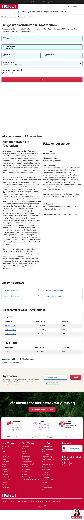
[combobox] (43, 40)
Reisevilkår (45, 475)
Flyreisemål (25, 459)
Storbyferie (5, 469)
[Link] (64, 463)
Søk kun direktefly (8, 73)
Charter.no (56, 501)
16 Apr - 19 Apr (10, 334)
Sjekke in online (47, 464)
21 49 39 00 (73, 6)
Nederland (21, 17)
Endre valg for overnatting (11, 70)
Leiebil (4, 467)
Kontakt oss (26, 449)
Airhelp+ (45, 462)
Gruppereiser (6, 462)
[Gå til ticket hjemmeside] (9, 6)
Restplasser (47, 12)
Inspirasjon (45, 485)
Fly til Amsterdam (11, 290)
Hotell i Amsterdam (12, 296)
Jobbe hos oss (26, 454)
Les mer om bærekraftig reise (42, 409)
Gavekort (62, 12)
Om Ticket (25, 446)
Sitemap (24, 474)
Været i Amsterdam (53, 296)
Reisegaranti (46, 477)
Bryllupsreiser (6, 477)
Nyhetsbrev (25, 472)
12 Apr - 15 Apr (10, 330)
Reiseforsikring (47, 457)
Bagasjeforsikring (48, 459)
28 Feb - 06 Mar (10, 326)
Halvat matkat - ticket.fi (43, 501)
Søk (42, 80)
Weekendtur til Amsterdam (10, 363)
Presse (24, 451)
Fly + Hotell (21, 12)
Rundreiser (5, 474)
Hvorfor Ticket (26, 457)
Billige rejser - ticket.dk (26, 501)
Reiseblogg (5, 487)
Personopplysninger (28, 477)
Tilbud (55, 12)
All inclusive (6, 479)
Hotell (32, 12)
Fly (28, 12)
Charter (39, 12)
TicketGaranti (46, 467)
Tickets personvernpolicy (52, 384)
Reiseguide (45, 454)
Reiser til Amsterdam (54, 290)
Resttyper (5, 482)
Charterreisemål (27, 462)
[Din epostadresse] (55, 377)
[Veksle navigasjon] (80, 6)
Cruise (4, 459)
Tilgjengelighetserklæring (30, 479)
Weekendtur (12, 17)
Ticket (4, 17)
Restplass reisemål (28, 464)
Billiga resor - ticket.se (9, 501)
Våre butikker (74, 449)
